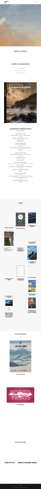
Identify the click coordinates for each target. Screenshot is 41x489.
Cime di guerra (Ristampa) (32, 294)
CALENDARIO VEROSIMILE (20, 279)
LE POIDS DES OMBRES (32, 262)
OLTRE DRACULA (20, 228)
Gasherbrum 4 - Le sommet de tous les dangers (32, 311)
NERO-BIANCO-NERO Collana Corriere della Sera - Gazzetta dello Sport (9, 315)
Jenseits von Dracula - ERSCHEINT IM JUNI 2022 (20, 249)
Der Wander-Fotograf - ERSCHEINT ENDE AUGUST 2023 (8, 249)
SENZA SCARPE (9, 227)
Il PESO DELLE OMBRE (32, 226)
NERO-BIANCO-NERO (9, 279)
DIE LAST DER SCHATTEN (32, 243)
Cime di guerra (32, 277)
